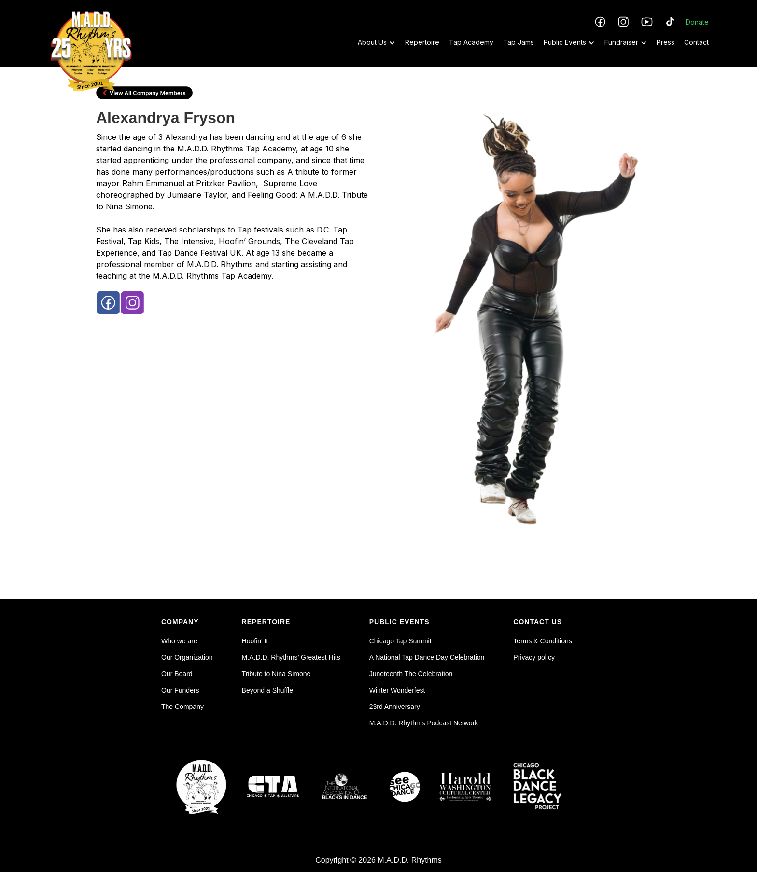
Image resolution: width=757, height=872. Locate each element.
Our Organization (187, 657)
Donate (697, 22)
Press (665, 42)
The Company (182, 706)
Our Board (177, 674)
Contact (696, 42)
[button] (371, 42)
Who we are (179, 641)
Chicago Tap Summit (400, 641)
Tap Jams (518, 42)
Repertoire (422, 42)
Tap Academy (471, 42)
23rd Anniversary (394, 706)
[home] (91, 32)
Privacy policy (534, 657)
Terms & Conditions (542, 641)
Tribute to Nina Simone (276, 674)
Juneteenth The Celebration (411, 674)
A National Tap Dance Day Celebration (427, 657)
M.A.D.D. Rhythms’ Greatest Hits (291, 657)
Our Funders (180, 690)
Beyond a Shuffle (267, 690)
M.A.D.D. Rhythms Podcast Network (423, 723)
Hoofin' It (255, 641)
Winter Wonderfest (397, 690)
